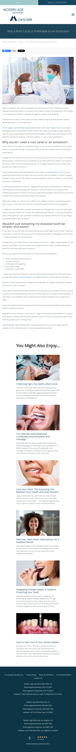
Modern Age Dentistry (9, 42)
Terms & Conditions (46, 675)
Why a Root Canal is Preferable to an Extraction (41, 42)
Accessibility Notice (64, 675)
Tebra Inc (20, 675)
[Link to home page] (24, 14)
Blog (21, 42)
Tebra (48, 744)
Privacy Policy (31, 675)
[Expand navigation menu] (73, 15)
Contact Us (38, 678)
